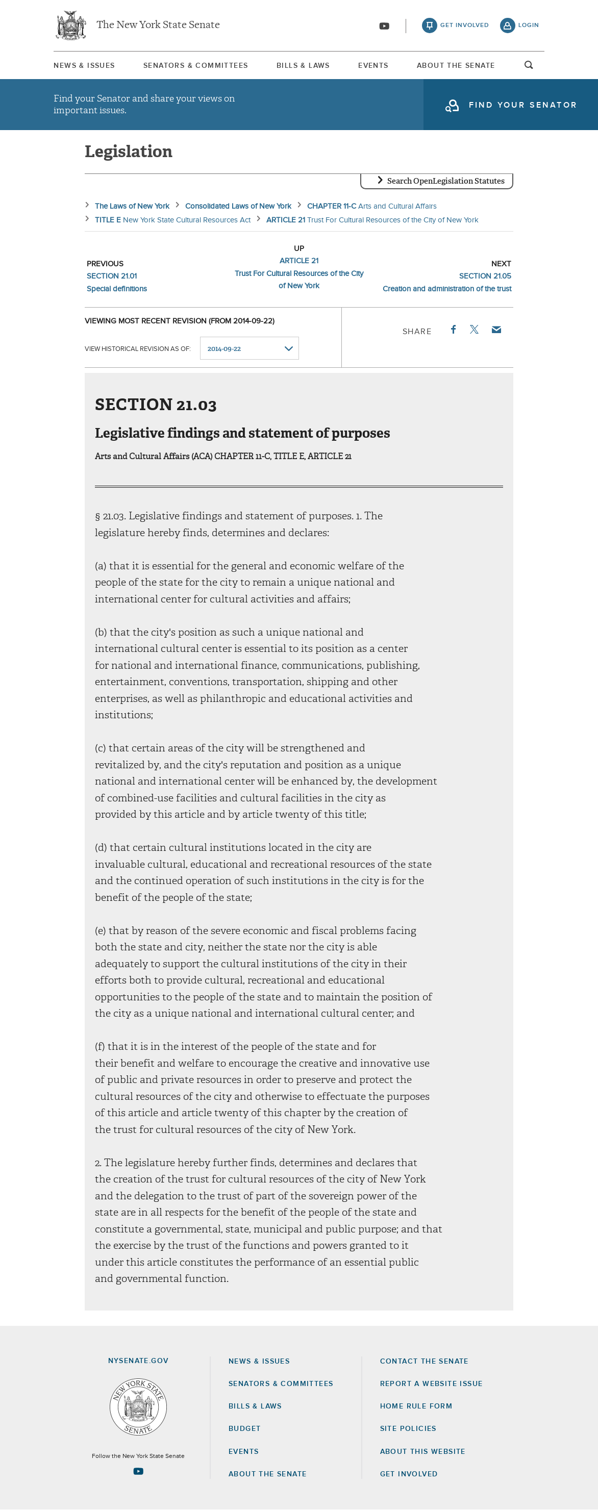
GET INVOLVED (409, 1474)
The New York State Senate (158, 25)
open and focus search (529, 68)
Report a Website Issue (431, 1384)
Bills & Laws (303, 65)
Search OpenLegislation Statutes (446, 181)
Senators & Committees (195, 65)
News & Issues (84, 65)
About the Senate (268, 1474)
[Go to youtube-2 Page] (138, 1471)
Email (496, 329)
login (528, 25)
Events (373, 65)
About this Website (423, 1451)
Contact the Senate (424, 1361)
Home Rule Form (416, 1406)
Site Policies (408, 1428)
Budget (245, 1428)
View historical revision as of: (138, 348)
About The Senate (456, 65)
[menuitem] (84, 66)
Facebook (452, 329)
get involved (464, 25)
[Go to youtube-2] (384, 26)
